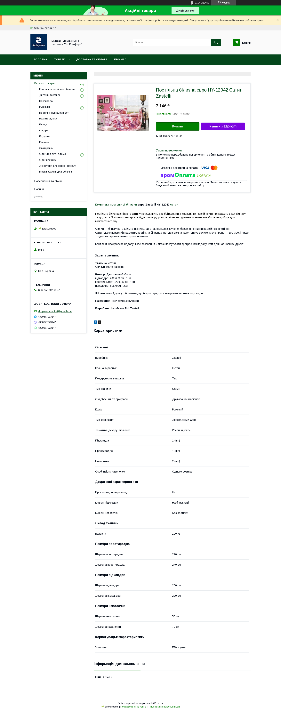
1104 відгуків (202, 2)
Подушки (44, 136)
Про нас (120, 59)
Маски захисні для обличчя (56, 171)
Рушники (44, 106)
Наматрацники (48, 118)
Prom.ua (159, 703)
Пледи (43, 124)
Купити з (222, 126)
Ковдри (43, 130)
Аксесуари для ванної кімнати (57, 165)
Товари (59, 59)
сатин (174, 204)
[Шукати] (216, 42)
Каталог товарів (44, 83)
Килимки (44, 142)
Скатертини (46, 148)
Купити (177, 126)
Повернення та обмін (48, 181)
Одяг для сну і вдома (52, 153)
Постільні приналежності (54, 112)
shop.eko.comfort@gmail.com (55, 311)
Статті (38, 197)
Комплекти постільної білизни (57, 89)
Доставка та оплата (91, 59)
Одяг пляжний (47, 159)
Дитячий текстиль (49, 94)
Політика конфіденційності (165, 706)
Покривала (46, 101)
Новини (39, 189)
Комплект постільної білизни (116, 204)
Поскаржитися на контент (134, 706)
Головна (40, 59)
